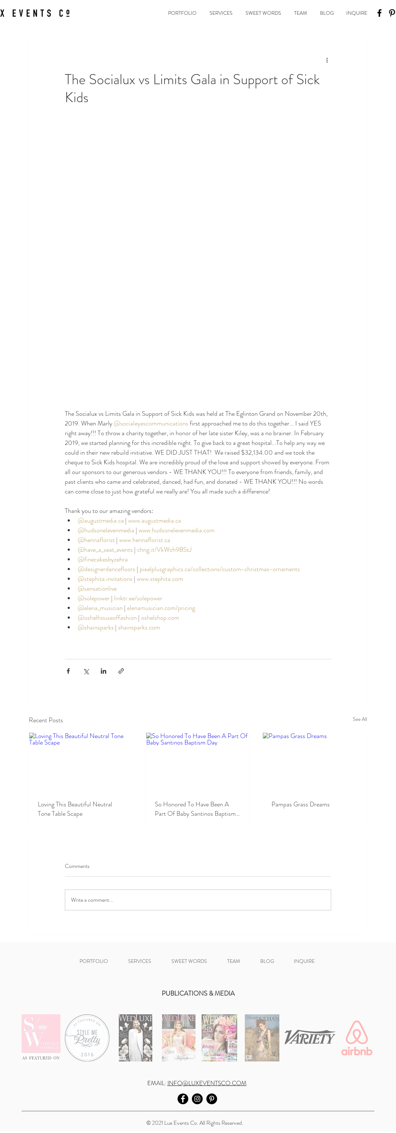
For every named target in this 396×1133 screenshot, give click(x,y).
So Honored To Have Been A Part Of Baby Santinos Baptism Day (195, 809)
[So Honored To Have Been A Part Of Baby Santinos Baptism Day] (198, 762)
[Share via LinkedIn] (103, 671)
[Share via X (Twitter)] (85, 671)
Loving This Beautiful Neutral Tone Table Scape (75, 809)
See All (360, 719)
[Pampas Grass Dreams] (315, 762)
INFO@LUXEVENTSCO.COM (207, 1083)
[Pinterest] (211, 1098)
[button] (183, 13)
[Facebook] (379, 13)
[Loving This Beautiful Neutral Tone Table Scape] (81, 762)
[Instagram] (197, 1098)
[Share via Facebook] (68, 671)
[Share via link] (121, 671)
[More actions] (327, 59)
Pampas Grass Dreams (300, 804)
